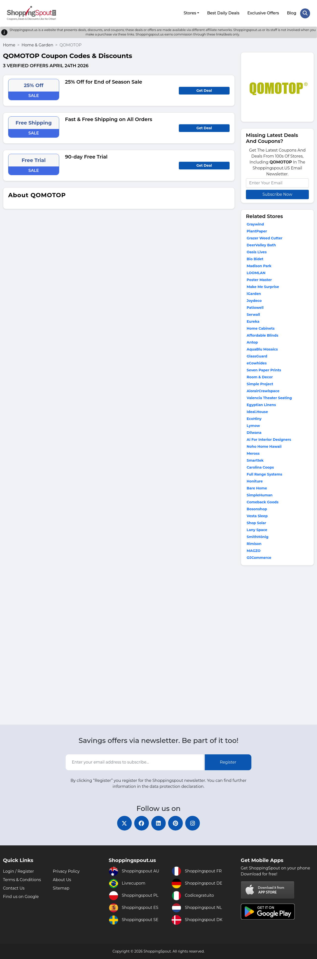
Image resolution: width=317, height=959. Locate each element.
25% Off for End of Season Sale (103, 82)
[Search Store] (305, 13)
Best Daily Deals (223, 13)
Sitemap (61, 888)
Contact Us (14, 888)
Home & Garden (37, 44)
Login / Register (18, 871)
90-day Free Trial (86, 157)
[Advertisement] (277, 646)
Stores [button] (190, 13)
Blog (291, 13)
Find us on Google (21, 896)
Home (9, 44)
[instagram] (193, 823)
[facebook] (141, 823)
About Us (62, 879)
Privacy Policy (66, 871)
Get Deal (204, 90)
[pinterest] (175, 823)
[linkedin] (158, 823)
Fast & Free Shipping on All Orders (108, 119)
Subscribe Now (277, 194)
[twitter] (123, 823)
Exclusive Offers (263, 13)
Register (228, 762)
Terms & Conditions (22, 879)
